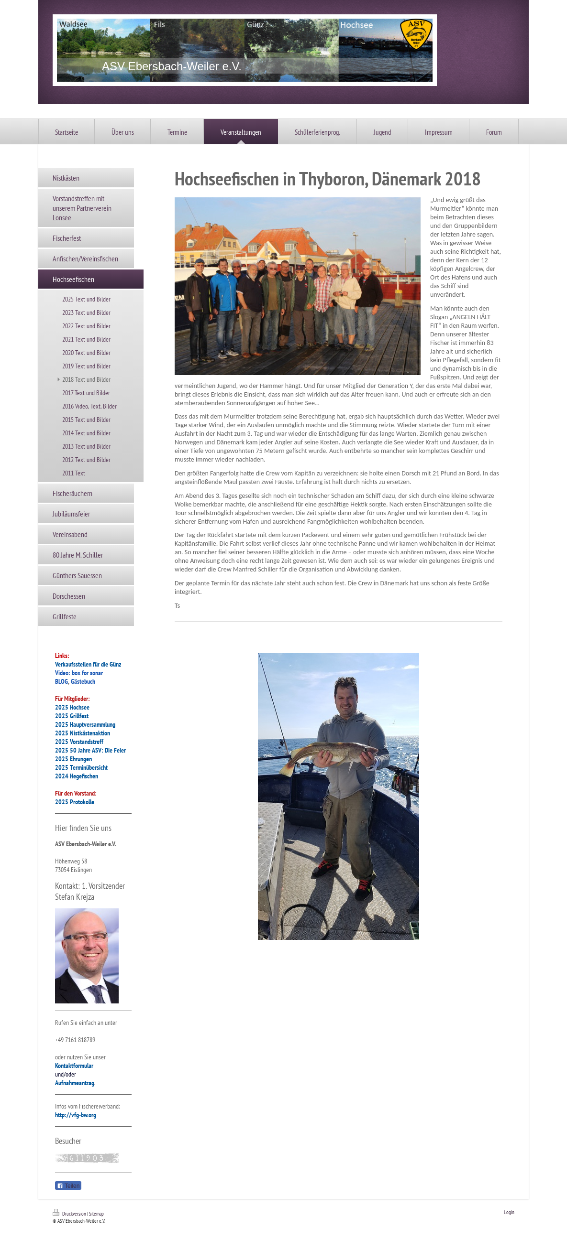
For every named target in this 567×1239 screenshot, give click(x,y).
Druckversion (70, 1213)
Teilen (68, 1186)
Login (509, 1212)
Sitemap (96, 1213)
